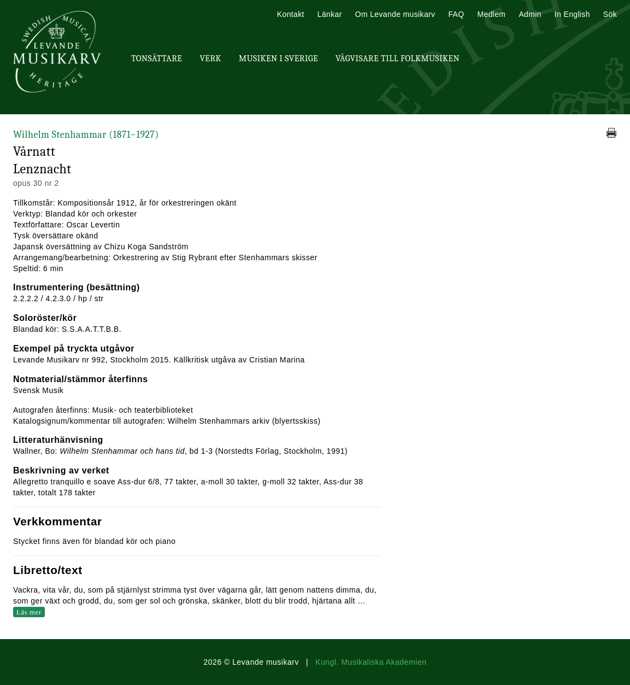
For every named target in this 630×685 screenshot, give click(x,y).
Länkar (329, 14)
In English (572, 14)
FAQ (456, 14)
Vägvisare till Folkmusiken (397, 58)
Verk (210, 58)
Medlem (491, 14)
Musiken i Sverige (278, 58)
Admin (530, 14)
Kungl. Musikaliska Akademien (370, 662)
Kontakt (290, 14)
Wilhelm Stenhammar (86, 134)
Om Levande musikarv (395, 14)
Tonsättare (156, 58)
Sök (610, 14)
